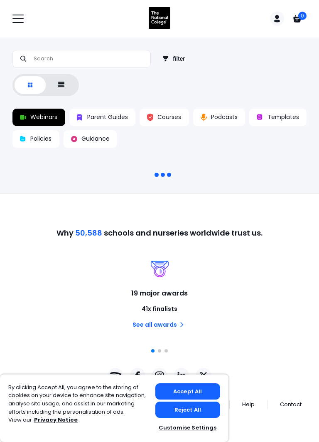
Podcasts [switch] (219, 117)
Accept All (187, 391)
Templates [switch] (278, 117)
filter (173, 59)
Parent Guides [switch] (102, 117)
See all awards (160, 325)
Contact (291, 404)
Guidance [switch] (90, 139)
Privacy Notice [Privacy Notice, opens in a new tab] (56, 420)
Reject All (187, 410)
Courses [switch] (164, 117)
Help (248, 404)
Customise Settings (187, 428)
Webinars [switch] (38, 117)
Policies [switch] (36, 139)
